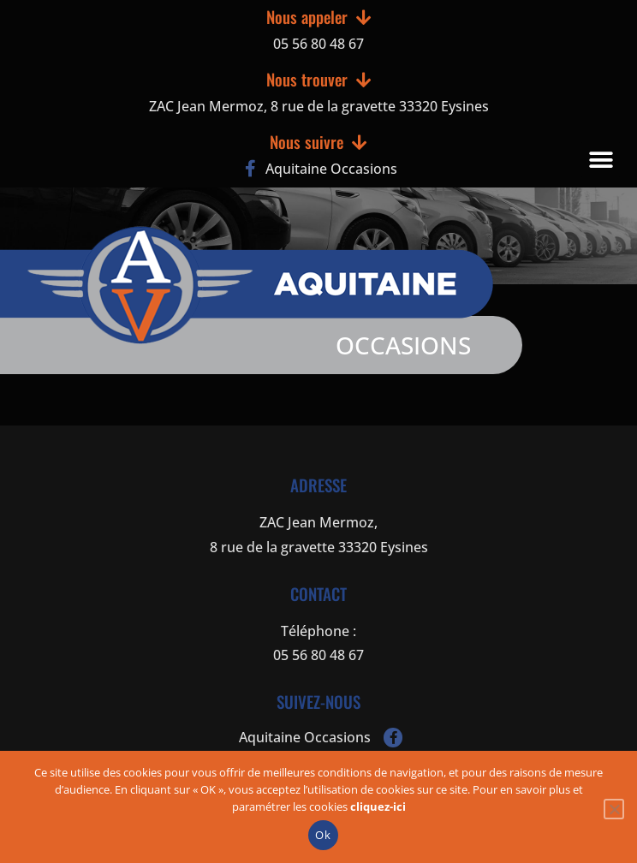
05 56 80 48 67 (318, 43)
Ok (322, 834)
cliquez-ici (378, 806)
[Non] (614, 809)
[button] (600, 159)
